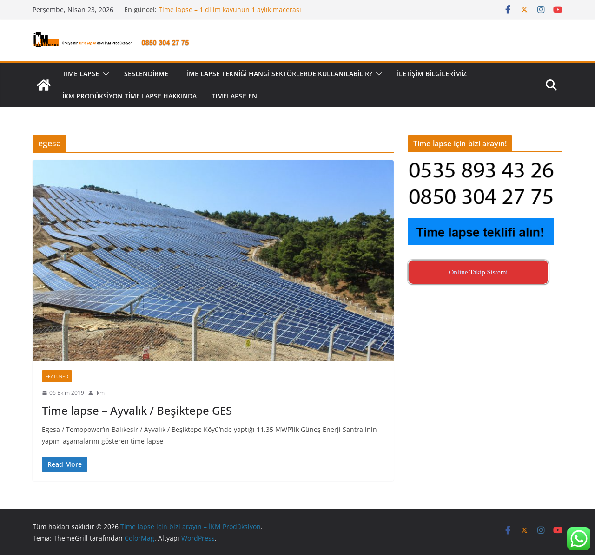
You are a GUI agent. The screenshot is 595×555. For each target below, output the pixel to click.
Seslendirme (146, 73)
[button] (104, 73)
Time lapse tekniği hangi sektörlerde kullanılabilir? (277, 73)
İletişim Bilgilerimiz (432, 73)
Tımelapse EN (234, 95)
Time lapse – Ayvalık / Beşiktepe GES (137, 410)
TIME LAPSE (80, 73)
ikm (100, 393)
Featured (57, 376)
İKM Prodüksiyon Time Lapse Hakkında (129, 95)
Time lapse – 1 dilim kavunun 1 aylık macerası (230, 9)
